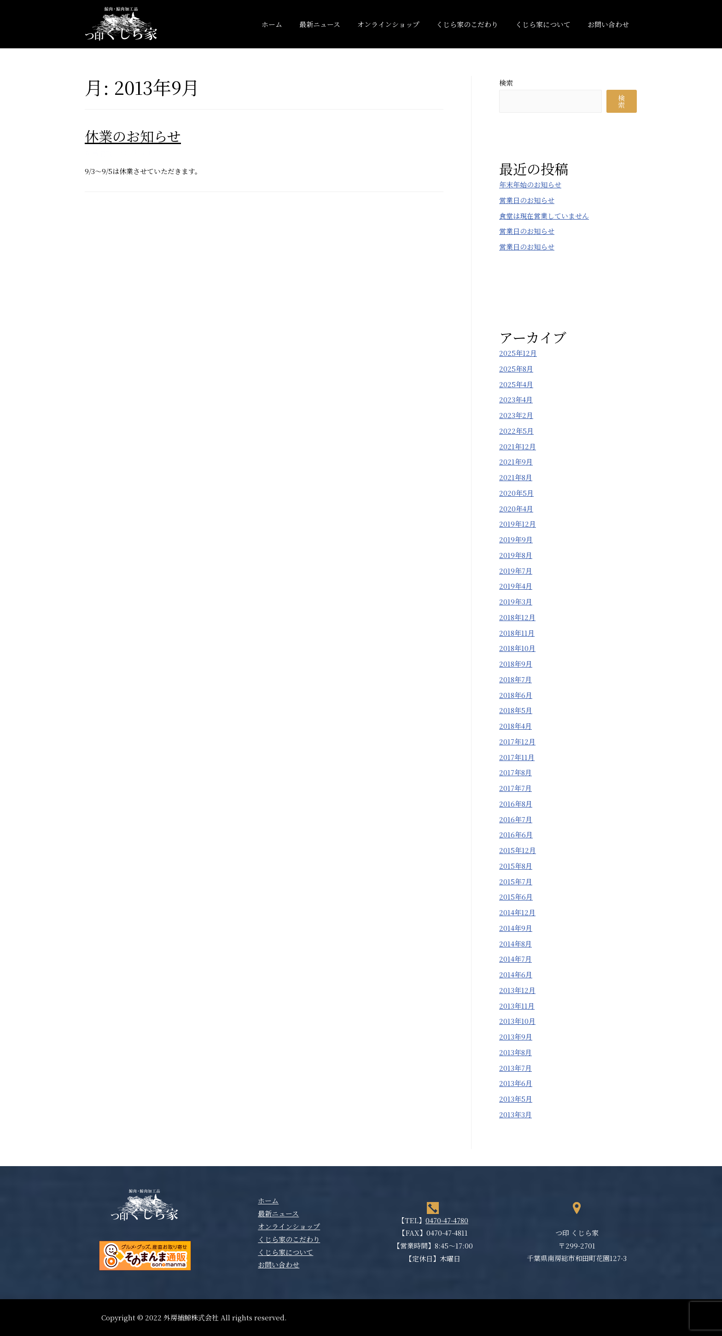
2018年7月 (515, 679)
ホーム (289, 24)
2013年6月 (515, 1083)
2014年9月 (515, 928)
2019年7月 (515, 570)
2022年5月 (516, 431)
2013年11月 (517, 1006)
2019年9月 (516, 539)
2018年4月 (515, 726)
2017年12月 (517, 741)
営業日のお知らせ (526, 200)
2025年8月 (516, 368)
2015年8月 (515, 866)
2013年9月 (515, 1036)
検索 (506, 82)
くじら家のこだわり (475, 24)
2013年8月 (515, 1052)
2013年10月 (517, 1021)
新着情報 (98, 152)
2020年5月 (516, 493)
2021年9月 (516, 461)
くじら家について (547, 24)
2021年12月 (517, 446)
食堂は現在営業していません (544, 216)
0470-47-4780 (446, 1220)
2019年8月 (515, 555)
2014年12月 (517, 912)
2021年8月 (515, 477)
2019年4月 (515, 586)
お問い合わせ (609, 24)
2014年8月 (515, 943)
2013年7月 (515, 1068)
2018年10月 (517, 648)
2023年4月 (516, 399)
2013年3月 (515, 1114)
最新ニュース (333, 24)
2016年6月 (516, 834)
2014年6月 (515, 974)
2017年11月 (517, 757)
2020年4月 (516, 508)
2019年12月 (517, 524)
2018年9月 (515, 663)
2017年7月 (515, 788)
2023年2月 (516, 415)
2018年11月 (517, 633)
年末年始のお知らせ (530, 184)
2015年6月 (516, 896)
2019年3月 (515, 601)
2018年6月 (515, 695)
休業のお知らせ (133, 136)
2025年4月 (516, 384)
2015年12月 (517, 850)
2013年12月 (517, 990)
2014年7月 (515, 959)
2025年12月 (518, 353)
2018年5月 (515, 710)
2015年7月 (515, 881)
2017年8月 (515, 772)
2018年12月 (517, 617)
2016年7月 (515, 819)
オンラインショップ (399, 24)
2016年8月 (515, 803)
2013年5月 (515, 1099)
